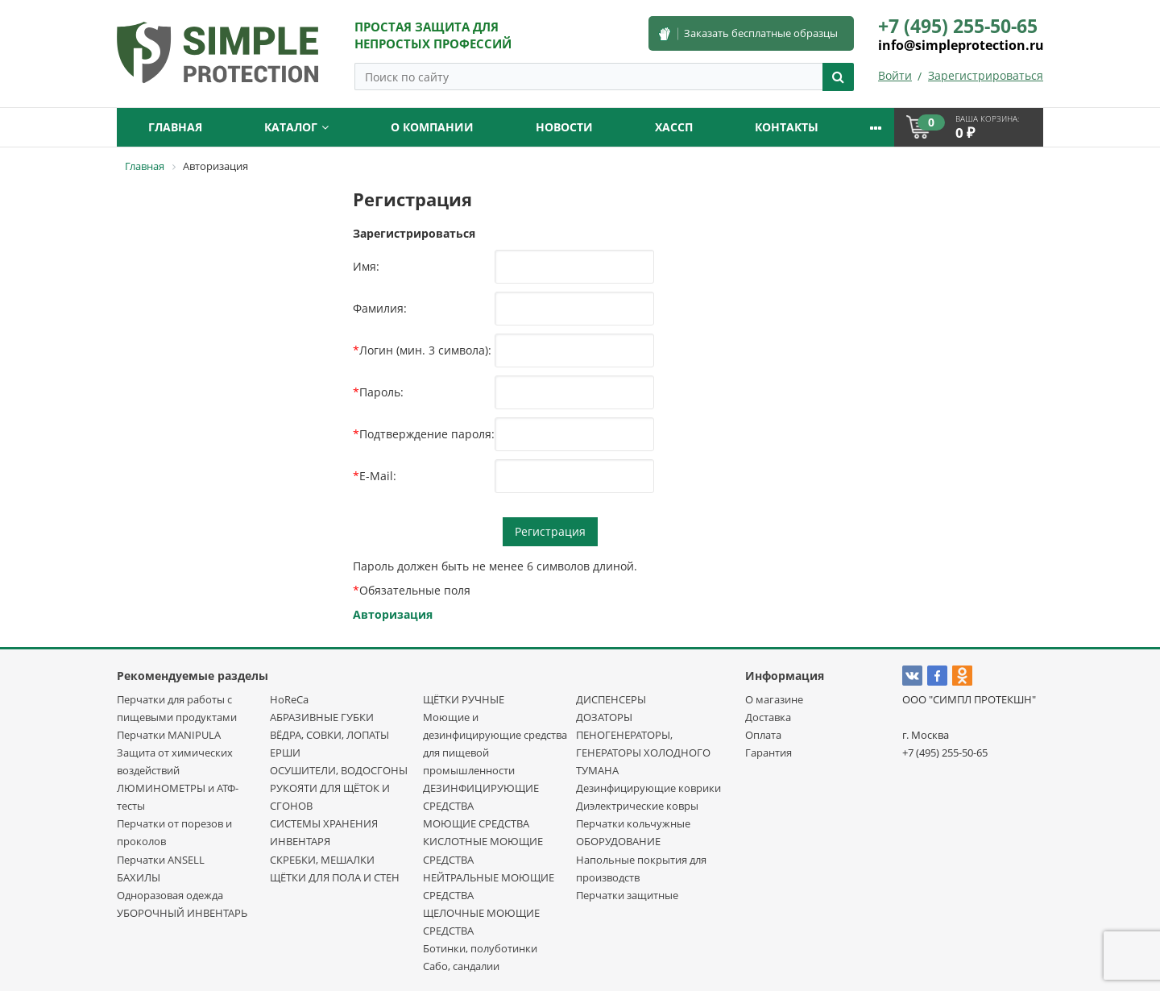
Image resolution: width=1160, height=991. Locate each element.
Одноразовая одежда (170, 895)
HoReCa (289, 699)
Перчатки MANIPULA (169, 735)
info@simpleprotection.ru (961, 45)
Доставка (768, 717)
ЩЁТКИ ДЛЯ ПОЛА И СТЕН (335, 877)
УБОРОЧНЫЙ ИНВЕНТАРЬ (182, 913)
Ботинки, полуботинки (480, 948)
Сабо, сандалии (461, 966)
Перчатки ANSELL (161, 859)
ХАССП (674, 127)
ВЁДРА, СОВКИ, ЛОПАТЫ (329, 735)
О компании (432, 127)
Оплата (763, 735)
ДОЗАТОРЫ (604, 717)
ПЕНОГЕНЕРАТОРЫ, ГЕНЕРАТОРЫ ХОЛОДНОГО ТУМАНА (643, 752)
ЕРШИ (285, 752)
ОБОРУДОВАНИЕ (618, 841)
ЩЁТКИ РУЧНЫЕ (463, 699)
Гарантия (768, 752)
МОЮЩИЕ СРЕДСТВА (476, 823)
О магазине (774, 699)
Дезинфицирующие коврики (648, 788)
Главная (175, 127)
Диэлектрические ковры (637, 805)
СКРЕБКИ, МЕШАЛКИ (322, 859)
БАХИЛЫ (138, 877)
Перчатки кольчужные (633, 823)
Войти (895, 75)
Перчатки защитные (627, 895)
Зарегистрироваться (985, 75)
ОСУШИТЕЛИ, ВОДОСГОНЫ (339, 770)
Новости (564, 127)
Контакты (786, 127)
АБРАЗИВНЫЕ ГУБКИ (322, 717)
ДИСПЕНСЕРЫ (611, 699)
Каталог (296, 127)
